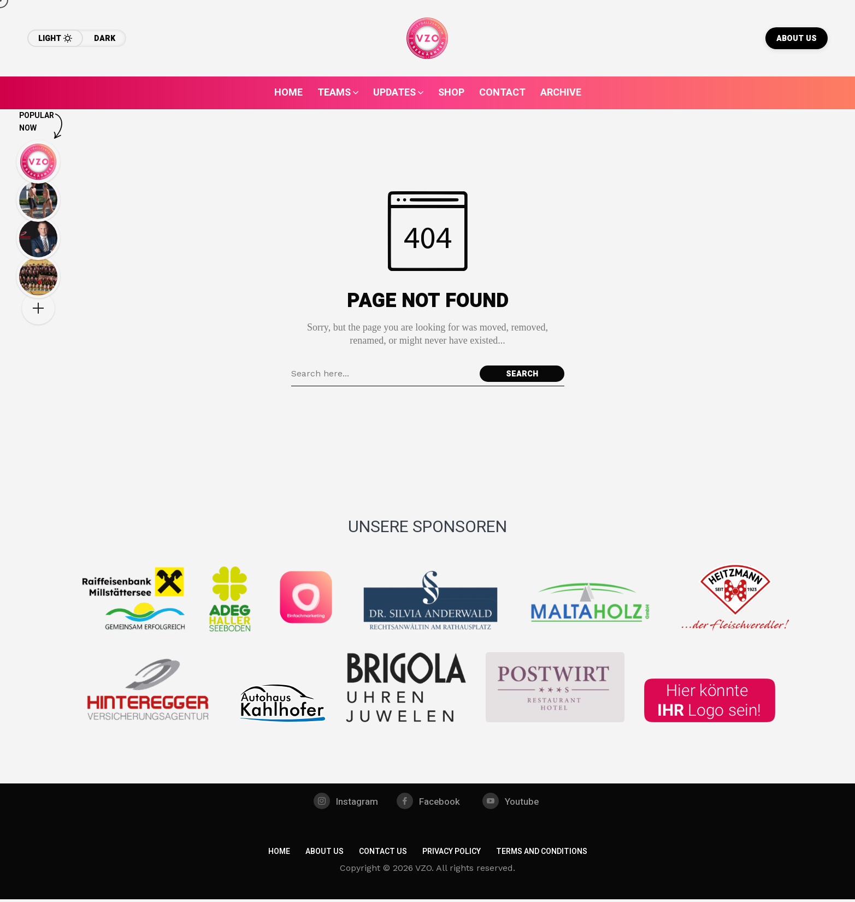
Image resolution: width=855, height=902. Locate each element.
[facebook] (429, 802)
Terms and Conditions (541, 854)
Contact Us (383, 854)
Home (279, 854)
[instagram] (343, 802)
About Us (324, 854)
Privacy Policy (451, 854)
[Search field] (382, 374)
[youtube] (514, 802)
